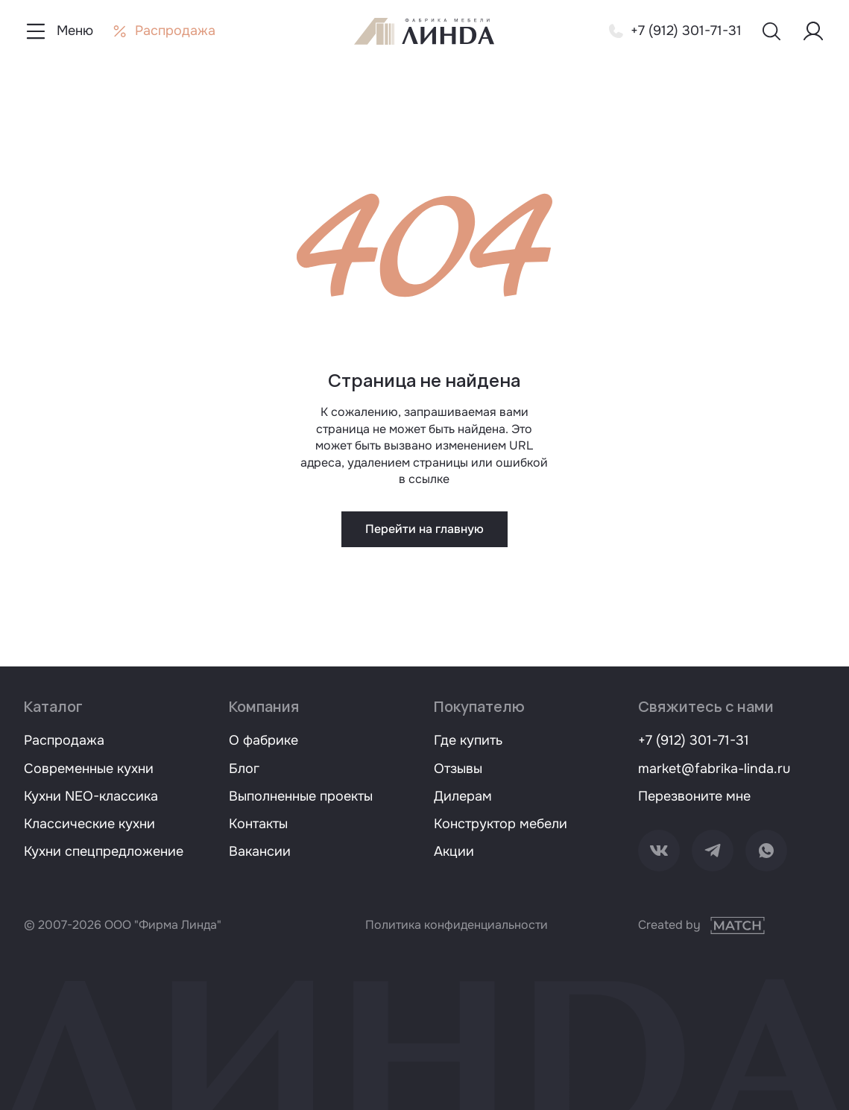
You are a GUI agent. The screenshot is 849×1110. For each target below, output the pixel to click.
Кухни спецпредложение (103, 851)
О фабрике (263, 740)
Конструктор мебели (500, 824)
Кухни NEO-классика (91, 796)
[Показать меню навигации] (58, 31)
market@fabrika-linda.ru (714, 768)
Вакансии (260, 851)
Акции (454, 851)
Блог (244, 768)
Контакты (258, 824)
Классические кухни (89, 824)
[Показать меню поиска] (771, 31)
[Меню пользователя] (813, 31)
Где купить (468, 740)
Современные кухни (89, 768)
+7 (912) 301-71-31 (693, 740)
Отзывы (458, 768)
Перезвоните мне (694, 796)
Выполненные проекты (301, 796)
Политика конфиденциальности (456, 925)
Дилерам (463, 796)
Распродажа (64, 740)
